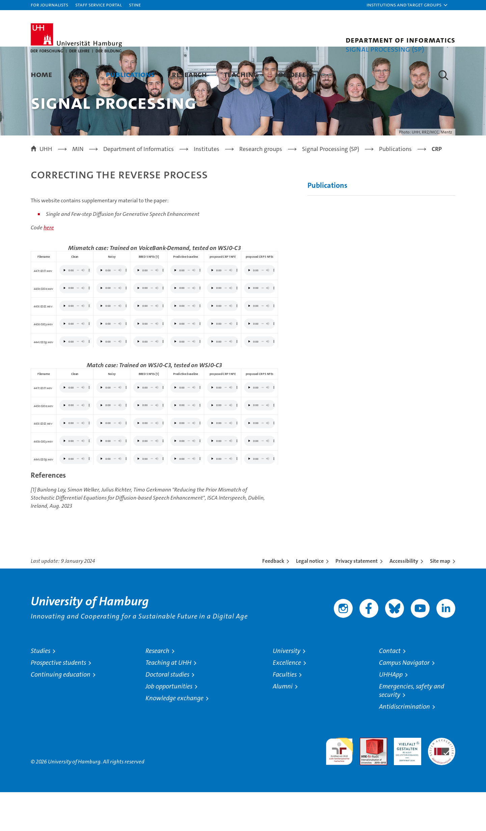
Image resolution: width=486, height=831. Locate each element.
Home (41, 74)
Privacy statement (356, 599)
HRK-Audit (406, 780)
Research (189, 74)
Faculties (285, 713)
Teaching (241, 74)
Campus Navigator (404, 701)
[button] (407, 5)
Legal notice (310, 599)
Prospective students (58, 701)
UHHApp (391, 713)
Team (79, 74)
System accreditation (441, 784)
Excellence (287, 701)
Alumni (283, 725)
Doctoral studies (167, 713)
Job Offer (292, 74)
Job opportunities (168, 725)
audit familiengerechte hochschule (339, 787)
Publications (130, 74)
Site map (440, 599)
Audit (366, 780)
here (49, 266)
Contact (390, 689)
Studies (40, 689)
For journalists (49, 4)
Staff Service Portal (98, 4)
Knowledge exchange (174, 737)
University (286, 689)
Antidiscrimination (404, 745)
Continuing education (60, 713)
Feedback (273, 599)
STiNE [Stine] (135, 4)
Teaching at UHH (168, 701)
